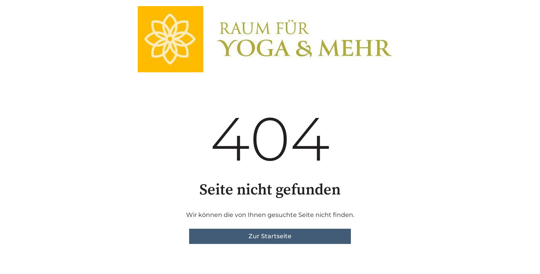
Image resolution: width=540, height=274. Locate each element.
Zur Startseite (270, 236)
